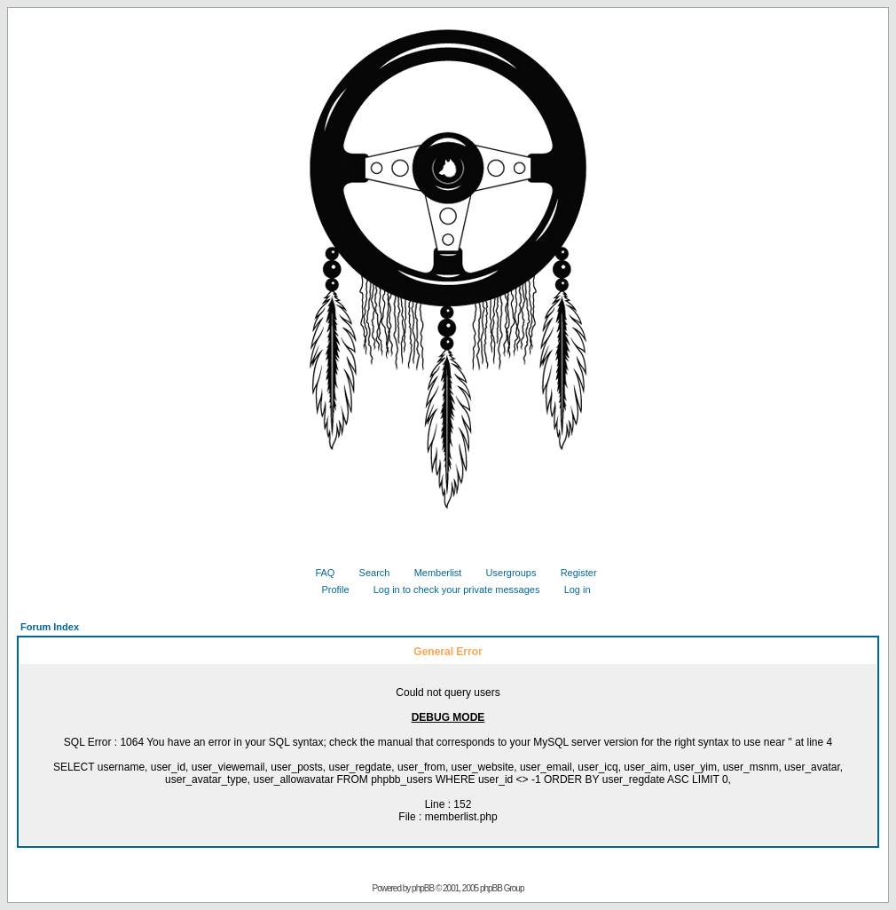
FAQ (318, 572)
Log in (571, 589)
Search (368, 572)
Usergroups (505, 572)
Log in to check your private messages (450, 589)
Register (572, 572)
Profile (328, 589)
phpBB (423, 888)
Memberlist (431, 572)
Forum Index (49, 626)
